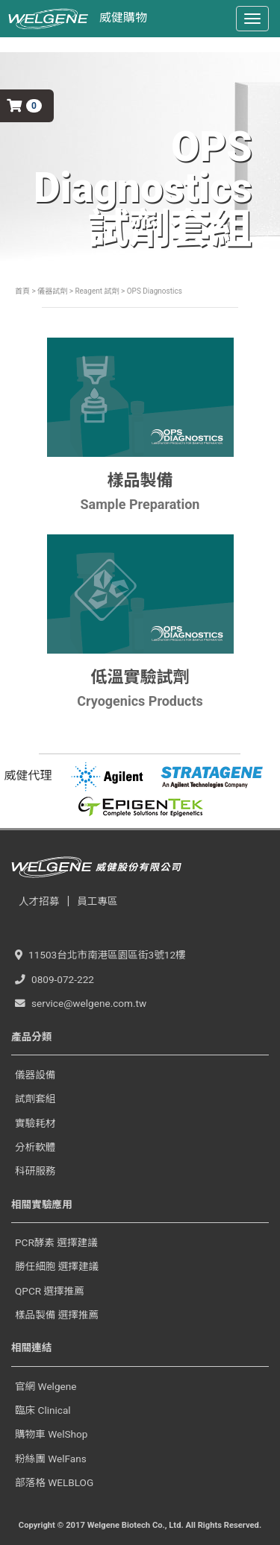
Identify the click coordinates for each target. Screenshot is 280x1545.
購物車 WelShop (51, 1434)
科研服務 (35, 1171)
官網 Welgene (46, 1386)
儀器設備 (35, 1075)
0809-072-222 (54, 979)
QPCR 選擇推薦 (49, 1291)
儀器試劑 (52, 291)
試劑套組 (35, 1099)
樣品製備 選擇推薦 (57, 1315)
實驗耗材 (35, 1123)
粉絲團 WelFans (51, 1459)
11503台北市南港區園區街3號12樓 (100, 955)
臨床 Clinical (43, 1410)
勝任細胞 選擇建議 (57, 1266)
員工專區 (97, 901)
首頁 (22, 291)
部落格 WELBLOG (54, 1482)
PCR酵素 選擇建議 (56, 1242)
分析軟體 (35, 1147)
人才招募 (39, 901)
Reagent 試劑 (96, 291)
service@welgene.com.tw (80, 1003)
